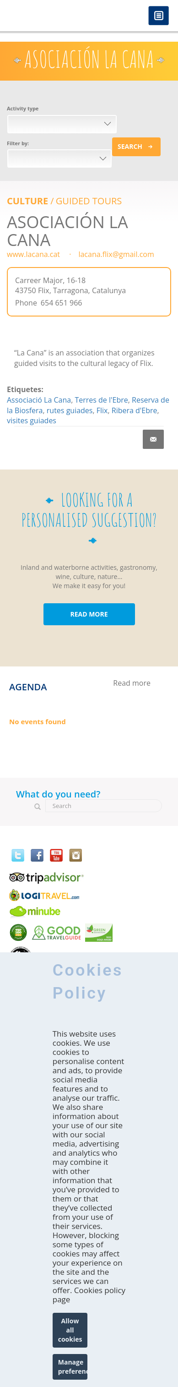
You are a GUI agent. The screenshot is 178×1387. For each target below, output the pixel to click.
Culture (27, 201)
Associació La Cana (39, 400)
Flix (102, 410)
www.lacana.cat (33, 254)
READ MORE (89, 614)
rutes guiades (70, 410)
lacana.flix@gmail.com (116, 254)
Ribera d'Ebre (134, 410)
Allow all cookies (70, 1329)
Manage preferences (73, 1367)
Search (130, 146)
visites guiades (31, 420)
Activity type (22, 108)
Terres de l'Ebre (101, 400)
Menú (158, 16)
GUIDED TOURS (89, 201)
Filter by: (18, 143)
